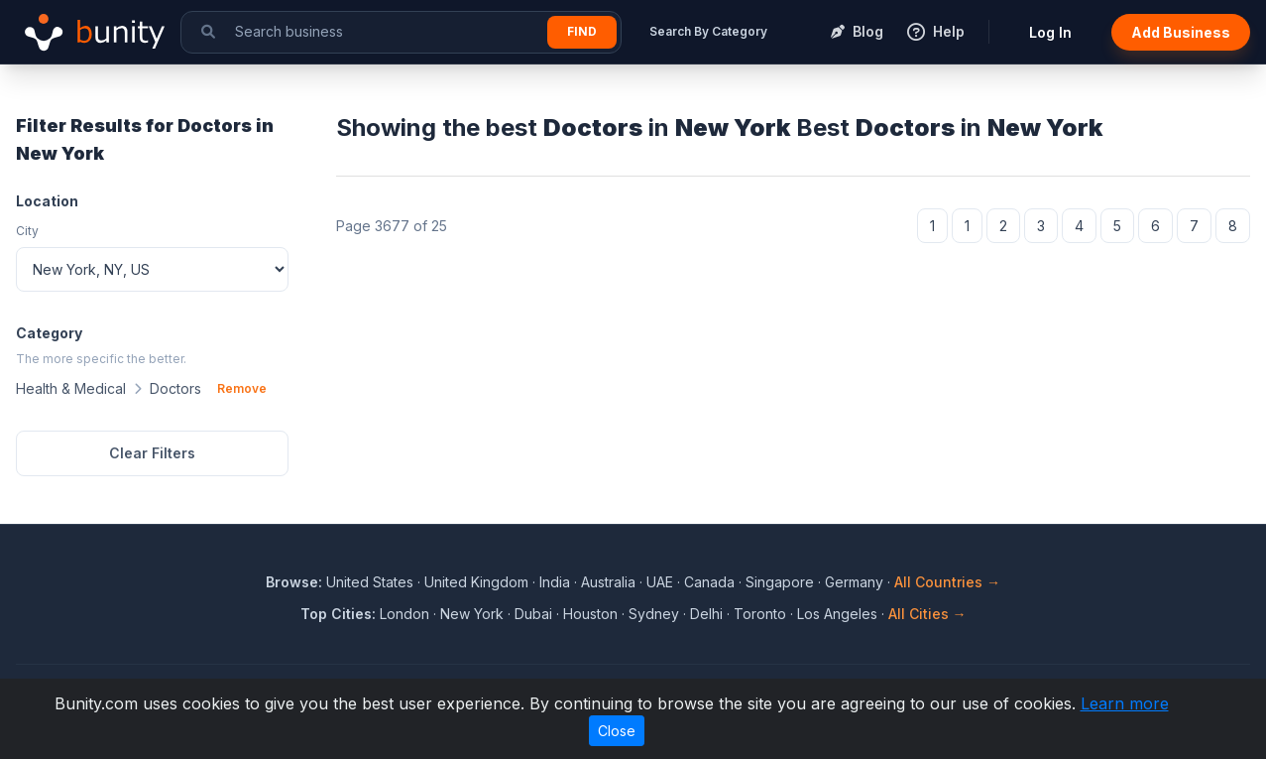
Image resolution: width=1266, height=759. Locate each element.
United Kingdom (476, 581)
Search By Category (708, 31)
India (554, 581)
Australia (608, 581)
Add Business (1180, 32)
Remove (242, 388)
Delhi (706, 613)
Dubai (533, 613)
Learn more (1125, 703)
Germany (854, 581)
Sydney (654, 613)
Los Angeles (837, 613)
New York (472, 613)
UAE (659, 581)
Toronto (760, 613)
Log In (1050, 32)
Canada (709, 581)
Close (616, 730)
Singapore (780, 581)
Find (582, 31)
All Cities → (927, 613)
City (27, 230)
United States (369, 581)
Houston (590, 613)
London (404, 613)
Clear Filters (152, 452)
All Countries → (947, 581)
